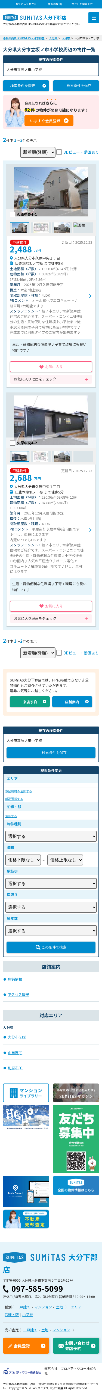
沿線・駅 (12, 1314)
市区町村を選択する (18, 791)
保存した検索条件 (82, 4)
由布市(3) (15, 1052)
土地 (59, 1306)
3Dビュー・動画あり (81, 152)
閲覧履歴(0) (55, 4)
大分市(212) (17, 1037)
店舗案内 (72, 701)
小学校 (27, 1314)
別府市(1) (15, 1067)
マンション (43, 1306)
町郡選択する (14, 798)
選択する (11, 816)
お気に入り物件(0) (27, 4)
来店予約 (30, 701)
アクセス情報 (18, 994)
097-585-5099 (37, 1288)
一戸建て (23, 1306)
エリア (76, 1306)
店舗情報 (15, 979)
